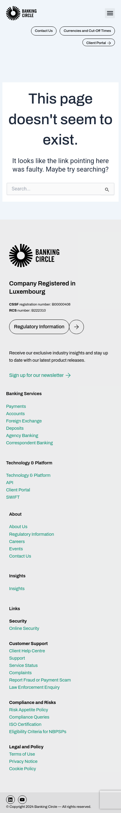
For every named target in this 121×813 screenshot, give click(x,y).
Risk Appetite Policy (28, 709)
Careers (17, 541)
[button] (110, 13)
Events (16, 548)
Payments (16, 406)
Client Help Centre (27, 650)
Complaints (20, 672)
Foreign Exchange (24, 420)
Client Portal (18, 489)
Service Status (23, 665)
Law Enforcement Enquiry (34, 687)
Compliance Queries (29, 717)
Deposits (15, 428)
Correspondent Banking (29, 442)
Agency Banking (22, 435)
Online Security (24, 628)
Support (17, 658)
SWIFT (13, 497)
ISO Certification (25, 724)
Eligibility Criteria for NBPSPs (37, 731)
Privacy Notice (23, 761)
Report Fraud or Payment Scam (40, 680)
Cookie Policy (22, 768)
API (9, 482)
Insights (17, 588)
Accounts (15, 413)
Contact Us (20, 556)
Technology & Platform (28, 475)
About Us (18, 526)
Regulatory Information (31, 534)
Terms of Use (22, 754)
